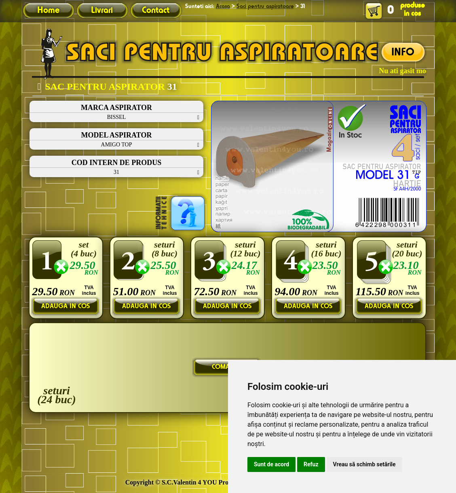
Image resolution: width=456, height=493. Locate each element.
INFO (402, 52)
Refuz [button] (311, 464)
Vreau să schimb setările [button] (364, 464)
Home (48, 10)
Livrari (102, 10)
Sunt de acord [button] (271, 464)
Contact (155, 10)
